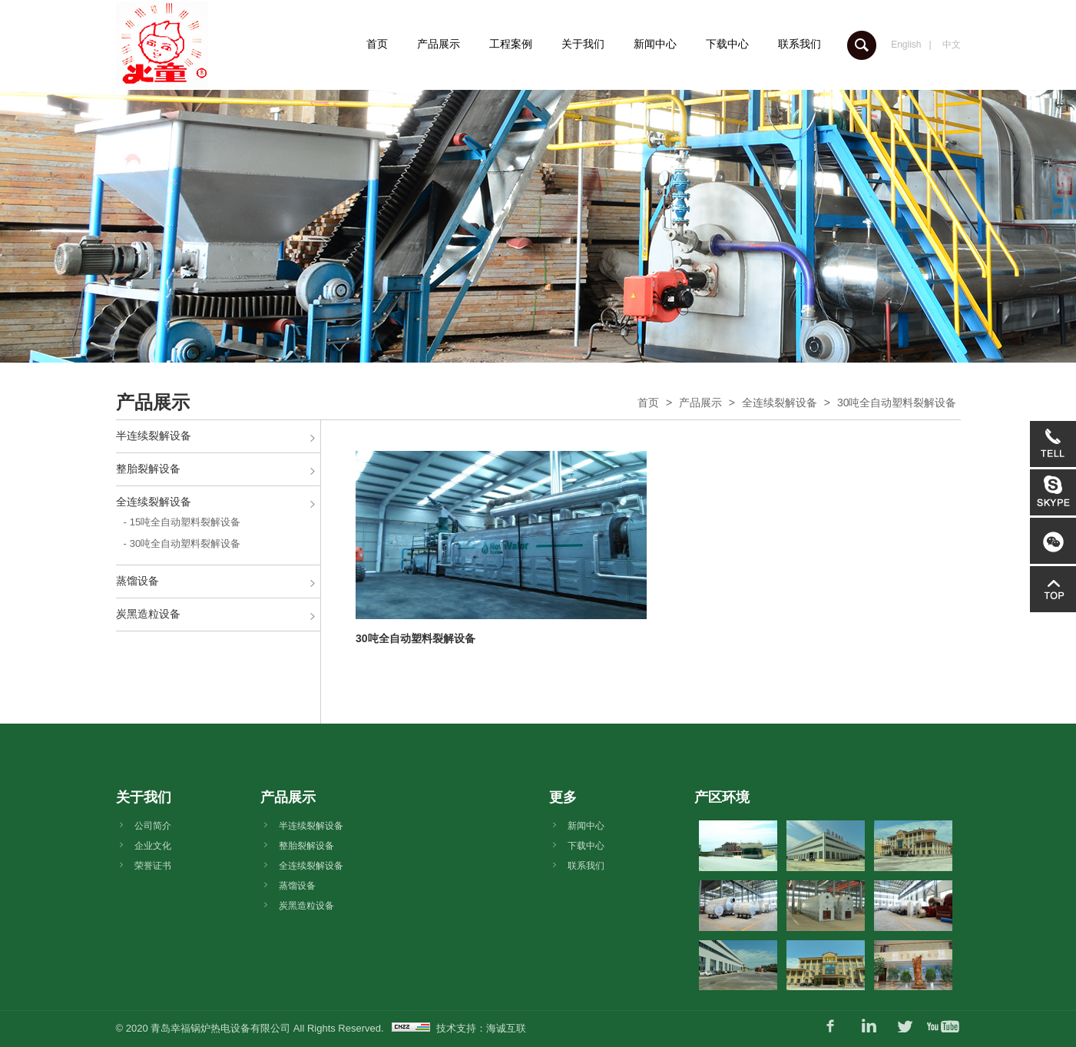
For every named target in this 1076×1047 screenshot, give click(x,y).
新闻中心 (655, 44)
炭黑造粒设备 (148, 614)
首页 (377, 44)
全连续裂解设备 (779, 402)
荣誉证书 (152, 865)
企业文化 (152, 845)
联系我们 (799, 44)
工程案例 (510, 44)
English (906, 44)
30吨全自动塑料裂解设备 (897, 402)
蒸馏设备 (137, 581)
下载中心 (727, 44)
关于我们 (582, 44)
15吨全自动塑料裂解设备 (185, 522)
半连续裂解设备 (153, 435)
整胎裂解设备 (148, 468)
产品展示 (438, 44)
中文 (951, 44)
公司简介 (152, 825)
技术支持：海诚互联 (481, 1028)
